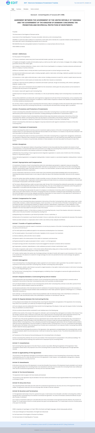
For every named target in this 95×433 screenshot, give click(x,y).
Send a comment (35, 9)
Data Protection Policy (56, 430)
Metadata (26, 9)
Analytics (88, 2)
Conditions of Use (48, 430)
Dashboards (71, 424)
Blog (66, 424)
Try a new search (79, 2)
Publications (35, 424)
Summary (18, 9)
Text (13, 9)
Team (29, 424)
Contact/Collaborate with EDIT (55, 424)
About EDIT (24, 424)
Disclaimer (42, 430)
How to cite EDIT (43, 424)
